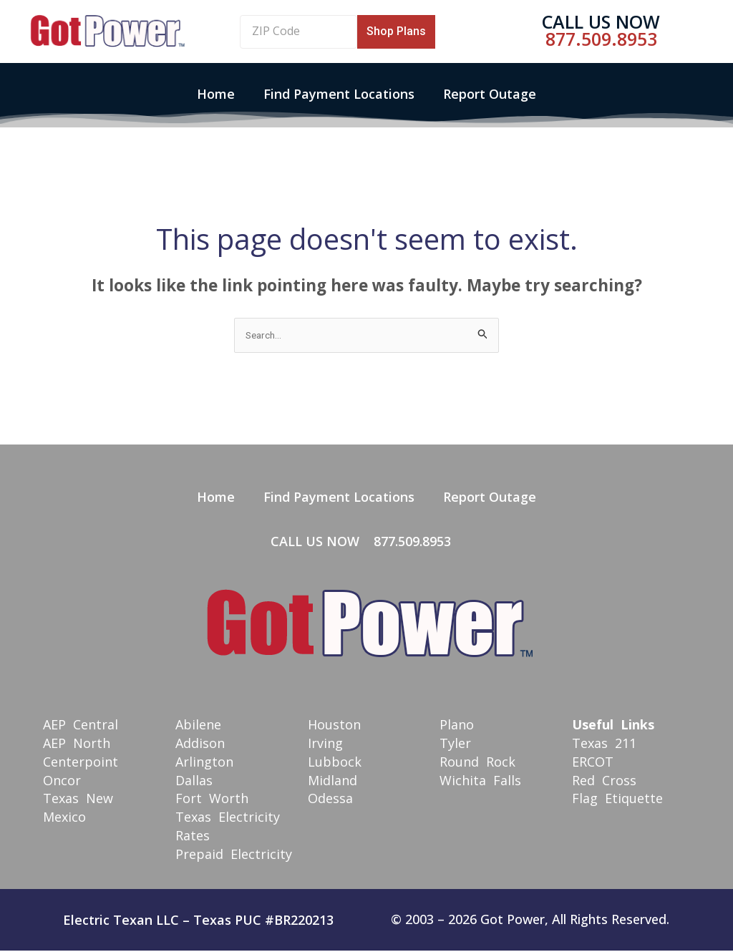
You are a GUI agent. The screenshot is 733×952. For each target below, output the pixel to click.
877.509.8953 (601, 38)
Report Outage (489, 93)
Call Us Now (601, 21)
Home (216, 93)
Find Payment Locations (338, 93)
